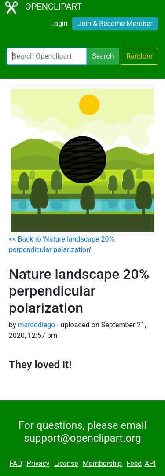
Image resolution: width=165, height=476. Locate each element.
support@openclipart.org (82, 438)
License (66, 463)
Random (139, 56)
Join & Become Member (115, 23)
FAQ (15, 463)
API (150, 463)
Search (103, 56)
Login (58, 23)
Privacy (38, 463)
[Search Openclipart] (47, 56)
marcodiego (36, 325)
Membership (102, 463)
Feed (134, 463)
